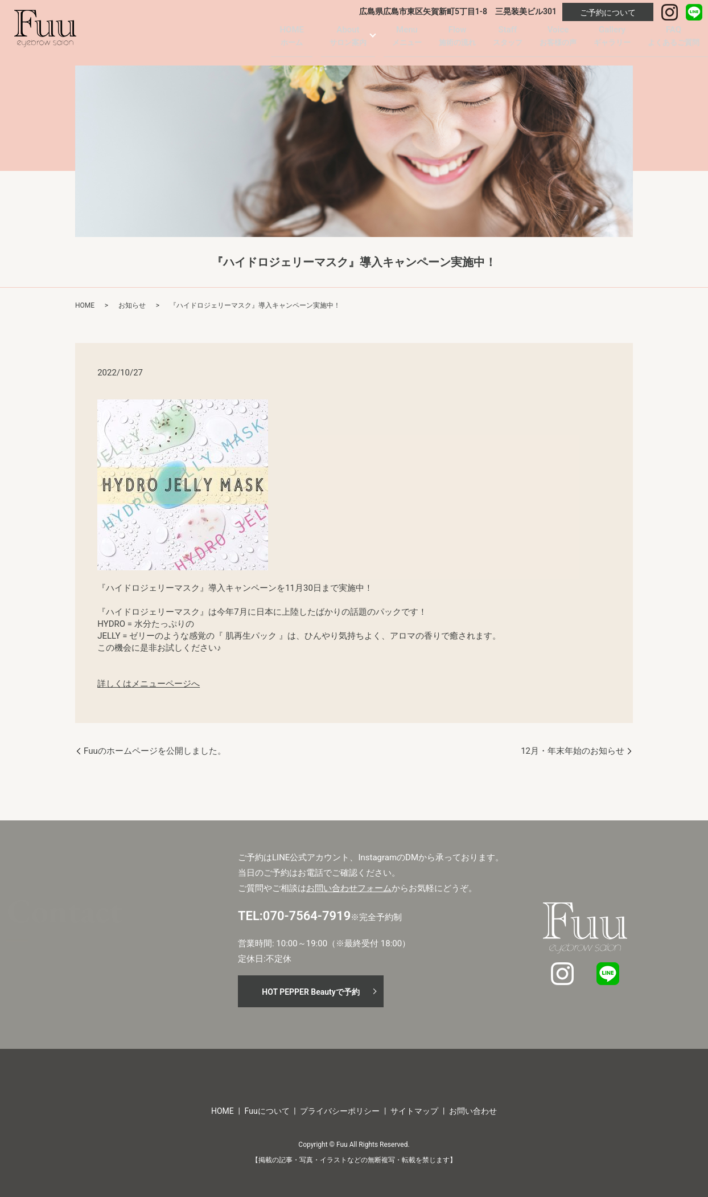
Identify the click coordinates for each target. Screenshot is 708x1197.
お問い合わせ (473, 1111)
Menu (407, 39)
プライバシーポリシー (340, 1111)
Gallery (612, 39)
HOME (291, 39)
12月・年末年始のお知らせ (572, 751)
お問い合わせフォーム (349, 888)
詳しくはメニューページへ (148, 684)
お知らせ (132, 305)
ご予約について (608, 12)
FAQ (673, 39)
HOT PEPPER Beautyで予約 (310, 991)
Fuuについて (267, 1111)
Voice (558, 39)
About (348, 39)
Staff (507, 39)
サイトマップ (414, 1111)
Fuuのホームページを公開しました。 (155, 751)
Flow (457, 39)
